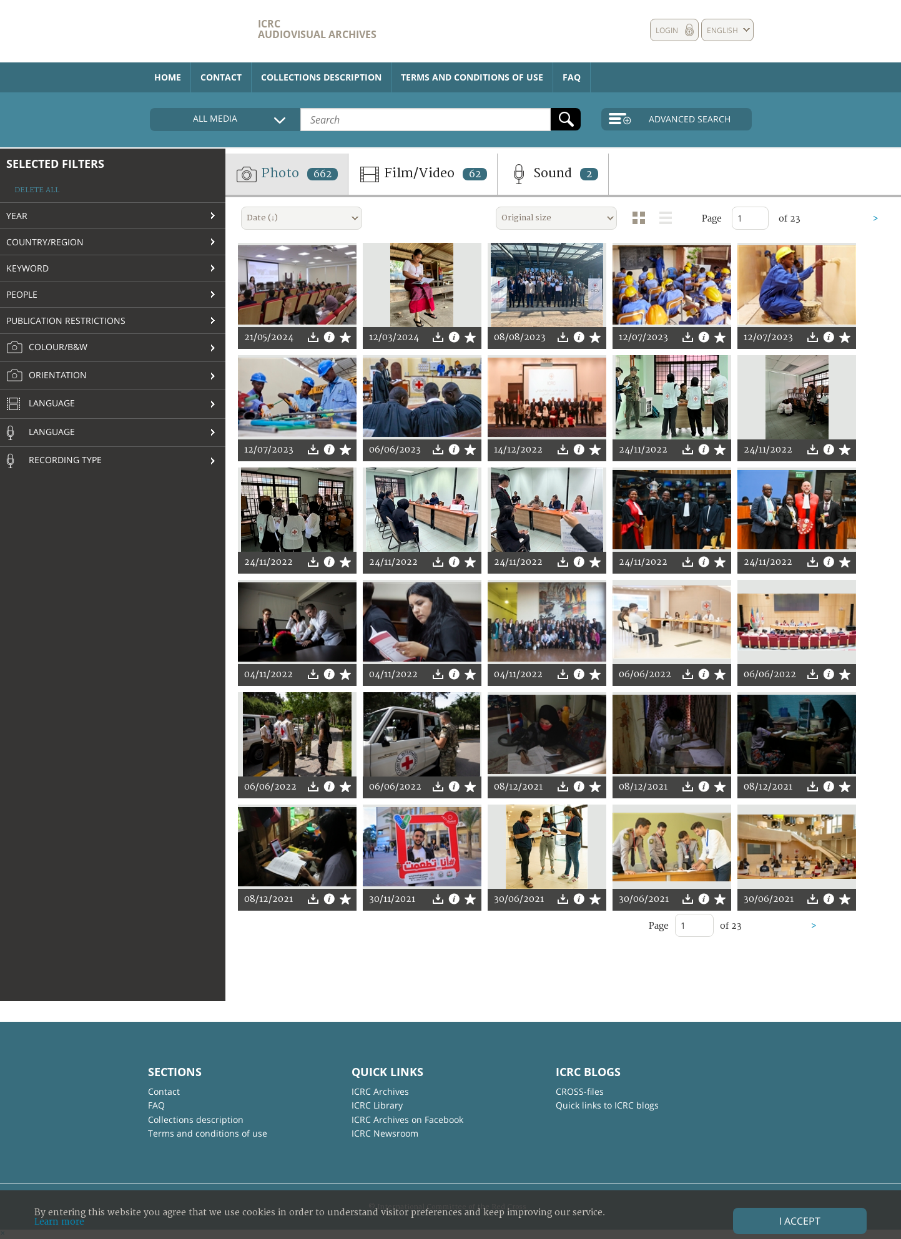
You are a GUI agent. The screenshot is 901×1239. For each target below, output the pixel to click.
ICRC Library (377, 1105)
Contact (221, 77)
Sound (553, 174)
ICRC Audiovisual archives (317, 29)
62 (475, 174)
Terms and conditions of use (472, 77)
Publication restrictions (66, 320)
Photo (286, 174)
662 (322, 174)
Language (40, 404)
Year (16, 216)
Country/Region (45, 242)
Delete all (36, 190)
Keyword (27, 268)
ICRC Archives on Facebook (407, 1119)
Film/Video (422, 174)
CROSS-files (580, 1091)
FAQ (572, 77)
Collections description (321, 77)
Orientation (46, 375)
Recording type (54, 460)
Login (667, 30)
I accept (799, 1221)
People (21, 294)
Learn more (59, 1222)
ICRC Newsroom (385, 1133)
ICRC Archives (380, 1091)
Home (167, 77)
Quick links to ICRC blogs (607, 1105)
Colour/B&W (46, 347)
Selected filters (55, 163)
